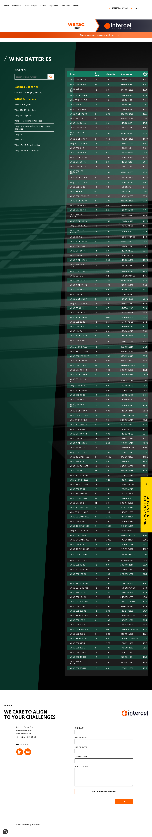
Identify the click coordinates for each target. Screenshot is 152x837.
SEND (131, 802)
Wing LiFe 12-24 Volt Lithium (27, 145)
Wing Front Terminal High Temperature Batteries (32, 127)
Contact (76, 5)
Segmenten (53, 5)
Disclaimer (36, 824)
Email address (88, 737)
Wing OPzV (20, 134)
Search (51, 77)
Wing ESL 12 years (23, 115)
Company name (88, 756)
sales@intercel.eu (16, 730)
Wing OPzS (20, 139)
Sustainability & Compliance (35, 5)
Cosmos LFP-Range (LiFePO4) (28, 92)
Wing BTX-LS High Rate (25, 110)
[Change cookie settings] (5, 831)
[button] (137, 8)
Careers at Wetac (120, 8)
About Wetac (17, 5)
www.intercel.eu (15, 733)
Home (6, 5)
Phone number (88, 747)
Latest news (65, 5)
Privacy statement (22, 824)
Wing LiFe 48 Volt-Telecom (27, 150)
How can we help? (89, 766)
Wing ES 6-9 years (23, 104)
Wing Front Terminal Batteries (28, 120)
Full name (87, 728)
